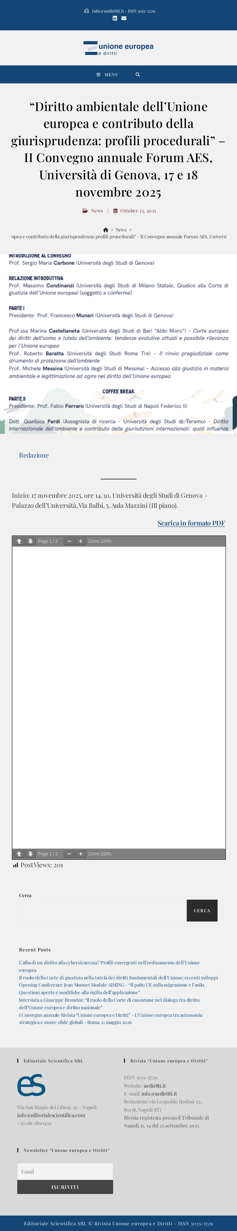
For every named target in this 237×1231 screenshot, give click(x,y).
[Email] (65, 1171)
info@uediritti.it (159, 1093)
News (97, 210)
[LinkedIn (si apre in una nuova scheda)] (115, 18)
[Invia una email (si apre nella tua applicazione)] (122, 18)
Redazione (34, 455)
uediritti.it (155, 1085)
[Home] (105, 229)
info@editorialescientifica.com (51, 1115)
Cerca (25, 895)
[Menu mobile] (107, 74)
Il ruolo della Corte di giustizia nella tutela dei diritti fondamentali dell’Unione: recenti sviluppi (118, 977)
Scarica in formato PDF (191, 523)
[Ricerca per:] (138, 74)
